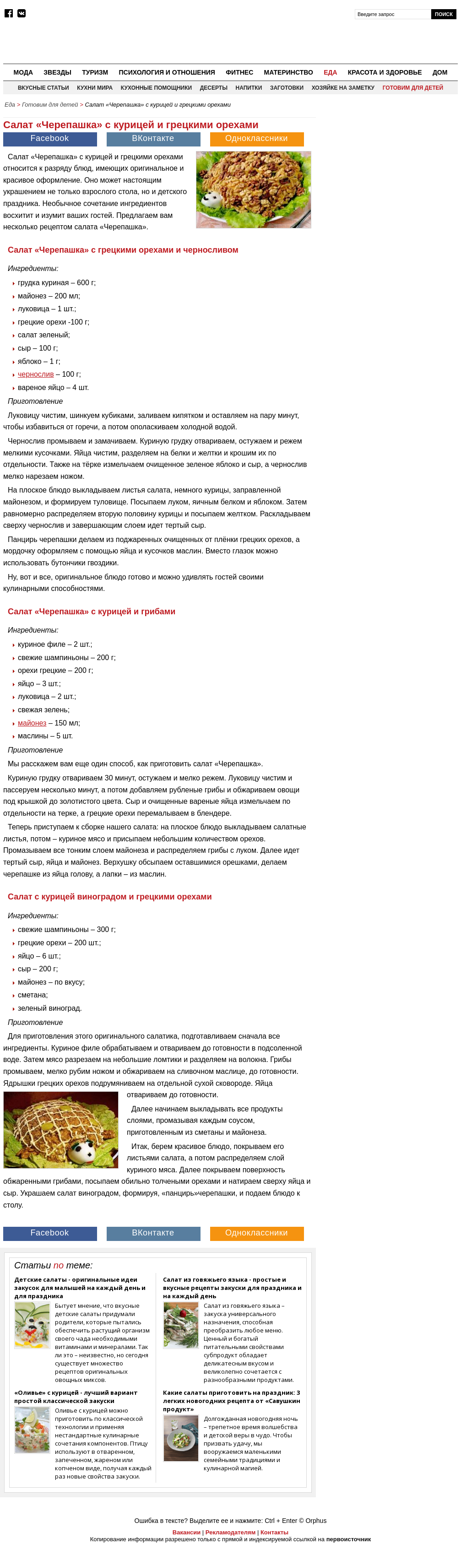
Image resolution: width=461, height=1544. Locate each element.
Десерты (214, 88)
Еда (330, 72)
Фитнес (239, 72)
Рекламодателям (230, 1532)
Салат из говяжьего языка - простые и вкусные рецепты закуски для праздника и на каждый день (232, 1287)
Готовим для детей (413, 88)
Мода (23, 72)
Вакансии (187, 1532)
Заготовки (287, 88)
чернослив (36, 374)
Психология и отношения (167, 72)
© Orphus (312, 1520)
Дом (440, 72)
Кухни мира (95, 88)
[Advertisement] (389, 170)
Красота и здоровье (385, 72)
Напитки (249, 88)
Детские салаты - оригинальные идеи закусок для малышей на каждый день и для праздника (80, 1287)
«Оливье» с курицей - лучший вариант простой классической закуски (76, 1396)
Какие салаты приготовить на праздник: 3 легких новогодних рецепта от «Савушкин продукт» (231, 1400)
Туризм (95, 72)
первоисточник (348, 1539)
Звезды (57, 72)
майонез (32, 723)
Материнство (288, 72)
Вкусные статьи (43, 88)
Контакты (274, 1532)
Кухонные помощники (156, 88)
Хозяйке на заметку (343, 88)
